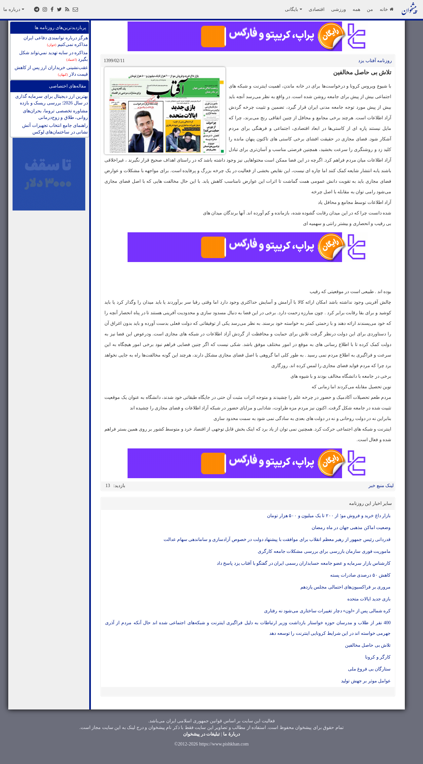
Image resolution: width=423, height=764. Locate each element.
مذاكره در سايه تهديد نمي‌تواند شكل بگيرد (53, 56)
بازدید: (119, 485)
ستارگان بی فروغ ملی (369, 669)
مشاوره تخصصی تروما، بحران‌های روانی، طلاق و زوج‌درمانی (55, 114)
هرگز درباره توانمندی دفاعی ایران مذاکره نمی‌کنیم (55, 41)
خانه (386, 9)
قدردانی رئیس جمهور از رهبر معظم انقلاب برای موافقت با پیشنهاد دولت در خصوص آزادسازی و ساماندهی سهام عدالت (277, 539)
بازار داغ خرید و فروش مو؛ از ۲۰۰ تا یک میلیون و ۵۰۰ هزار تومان (329, 515)
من (370, 9)
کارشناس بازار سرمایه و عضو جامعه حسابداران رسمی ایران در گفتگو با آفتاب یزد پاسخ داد (304, 563)
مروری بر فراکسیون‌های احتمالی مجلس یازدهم (345, 587)
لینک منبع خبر (381, 485)
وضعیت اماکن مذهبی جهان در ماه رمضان (351, 527)
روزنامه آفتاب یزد (375, 60)
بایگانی (293, 9)
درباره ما (13, 9)
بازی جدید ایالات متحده (369, 598)
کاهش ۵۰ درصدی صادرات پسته (360, 575)
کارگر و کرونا (378, 657)
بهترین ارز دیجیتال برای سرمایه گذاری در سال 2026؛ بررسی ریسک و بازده (51, 99)
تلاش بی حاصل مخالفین (368, 645)
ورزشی (338, 9)
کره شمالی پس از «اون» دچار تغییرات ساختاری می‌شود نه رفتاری (327, 610)
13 (107, 485)
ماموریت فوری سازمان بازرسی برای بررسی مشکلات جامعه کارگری (324, 551)
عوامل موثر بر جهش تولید (366, 680)
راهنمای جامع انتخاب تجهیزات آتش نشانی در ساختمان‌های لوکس (55, 128)
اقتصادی (317, 9)
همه (356, 9)
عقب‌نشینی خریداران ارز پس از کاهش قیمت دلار (51, 71)
